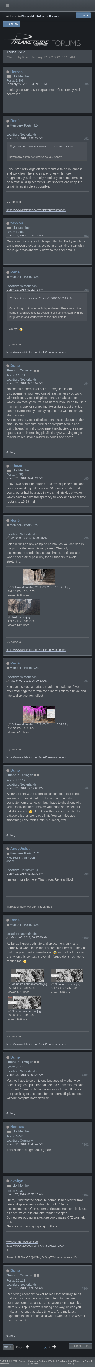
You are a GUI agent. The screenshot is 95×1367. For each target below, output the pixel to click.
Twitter (52, 1361)
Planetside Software (38, 1361)
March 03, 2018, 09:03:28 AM (24, 1074)
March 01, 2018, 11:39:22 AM (24, 138)
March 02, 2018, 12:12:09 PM (24, 788)
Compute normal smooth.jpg (27, 984)
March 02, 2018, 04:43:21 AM (24, 478)
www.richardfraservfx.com (22, 1241)
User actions (80, 1346)
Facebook (62, 1361)
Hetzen (16, 72)
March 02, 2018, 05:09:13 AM (29, 680)
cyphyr (16, 1181)
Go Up (8, 1347)
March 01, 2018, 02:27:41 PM (24, 289)
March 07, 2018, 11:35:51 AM (24, 1288)
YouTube (34, 1363)
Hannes (17, 1126)
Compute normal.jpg (65, 984)
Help (70, 1361)
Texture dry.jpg (19, 617)
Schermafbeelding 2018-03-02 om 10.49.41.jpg (39, 587)
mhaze (16, 465)
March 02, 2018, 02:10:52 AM (24, 383)
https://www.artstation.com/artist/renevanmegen (36, 209)
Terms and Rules (82, 1361)
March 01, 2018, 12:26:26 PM (24, 235)
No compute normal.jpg (24, 1011)
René (15, 120)
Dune (15, 365)
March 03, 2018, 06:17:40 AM (29, 937)
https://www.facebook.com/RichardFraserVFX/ (35, 1245)
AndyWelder (21, 848)
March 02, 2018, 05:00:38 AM (29, 537)
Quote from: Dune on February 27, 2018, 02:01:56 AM (43, 146)
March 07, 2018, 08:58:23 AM (24, 1194)
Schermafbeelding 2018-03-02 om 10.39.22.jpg (39, 724)
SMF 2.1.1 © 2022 (8, 1361)
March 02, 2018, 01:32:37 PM (24, 873)
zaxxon (16, 223)
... (35, 1347)
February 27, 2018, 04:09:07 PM (26, 84)
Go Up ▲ (72, 1363)
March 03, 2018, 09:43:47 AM (24, 1144)
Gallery (10, 452)
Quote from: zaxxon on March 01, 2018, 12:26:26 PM (42, 297)
